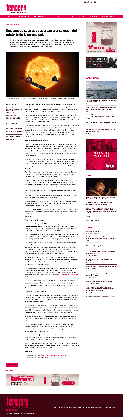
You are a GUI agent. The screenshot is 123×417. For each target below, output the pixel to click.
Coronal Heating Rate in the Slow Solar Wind (52, 355)
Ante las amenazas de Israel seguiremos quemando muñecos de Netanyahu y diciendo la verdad (101, 238)
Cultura (55, 17)
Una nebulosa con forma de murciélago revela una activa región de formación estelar (14, 130)
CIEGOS (88, 216)
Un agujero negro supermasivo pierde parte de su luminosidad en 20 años (14, 118)
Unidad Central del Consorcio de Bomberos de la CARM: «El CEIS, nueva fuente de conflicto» (101, 108)
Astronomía (9, 370)
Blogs (81, 17)
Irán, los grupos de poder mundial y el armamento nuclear (97, 274)
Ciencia (16, 24)
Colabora (63, 407)
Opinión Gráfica (108, 17)
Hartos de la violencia (92, 220)
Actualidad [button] (22, 17)
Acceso (38, 413)
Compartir (12, 365)
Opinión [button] (92, 17)
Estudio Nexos (30, 413)
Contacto (55, 407)
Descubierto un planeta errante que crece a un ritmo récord (13, 138)
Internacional (40, 17)
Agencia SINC (9, 24)
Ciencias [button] (68, 17)
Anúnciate (72, 407)
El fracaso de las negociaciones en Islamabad (100, 246)
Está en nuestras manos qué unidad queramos (100, 296)
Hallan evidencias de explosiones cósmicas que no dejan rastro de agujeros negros (14, 110)
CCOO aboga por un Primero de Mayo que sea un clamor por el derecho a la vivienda (101, 123)
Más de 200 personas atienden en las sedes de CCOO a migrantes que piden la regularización (100, 115)
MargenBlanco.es (14, 413)
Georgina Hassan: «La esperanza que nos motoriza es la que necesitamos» (99, 203)
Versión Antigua (109, 407)
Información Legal (94, 407)
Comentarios (81, 407)
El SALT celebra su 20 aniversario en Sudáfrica (13, 124)
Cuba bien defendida (92, 231)
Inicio (10, 17)
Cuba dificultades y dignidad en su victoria (99, 281)
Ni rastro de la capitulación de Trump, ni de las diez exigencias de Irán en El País (100, 198)
